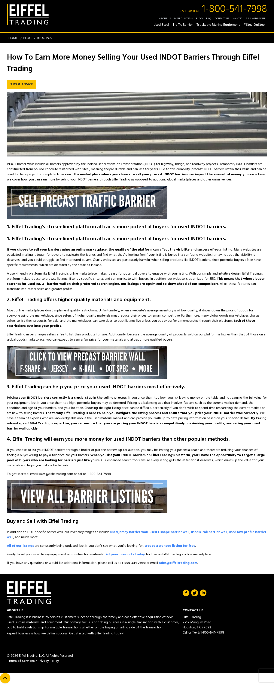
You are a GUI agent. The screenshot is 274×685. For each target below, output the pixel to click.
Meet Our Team (183, 19)
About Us (165, 19)
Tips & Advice (21, 84)
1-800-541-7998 (223, 9)
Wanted (238, 19)
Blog (199, 19)
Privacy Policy (48, 661)
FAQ (208, 19)
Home (14, 38)
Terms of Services (21, 661)
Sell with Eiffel (255, 19)
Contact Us (221, 19)
